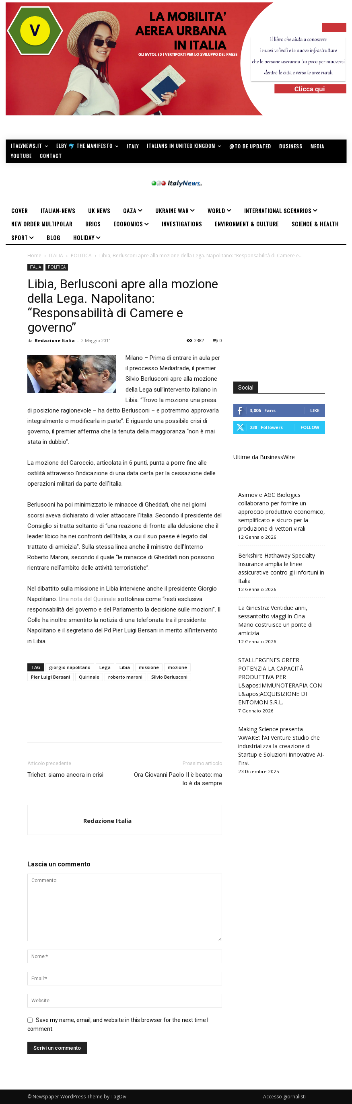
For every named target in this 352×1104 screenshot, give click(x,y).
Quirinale (89, 677)
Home (34, 255)
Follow (310, 427)
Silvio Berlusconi (169, 677)
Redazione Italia (55, 340)
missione (149, 667)
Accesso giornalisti (284, 1096)
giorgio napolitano (70, 667)
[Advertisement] (292, 314)
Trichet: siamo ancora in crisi (65, 774)
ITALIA (56, 255)
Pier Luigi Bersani (50, 677)
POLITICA (81, 255)
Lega (105, 667)
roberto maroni (125, 677)
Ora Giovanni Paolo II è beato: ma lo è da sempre (178, 779)
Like (314, 410)
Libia (124, 667)
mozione (177, 667)
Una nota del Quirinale (87, 599)
